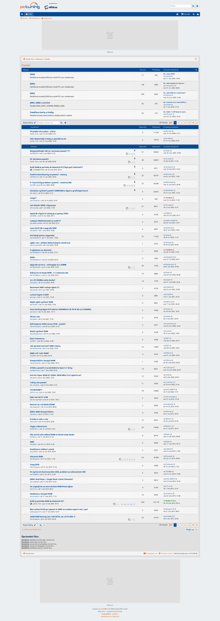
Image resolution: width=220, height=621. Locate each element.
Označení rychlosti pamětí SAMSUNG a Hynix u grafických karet (59, 190)
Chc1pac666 (36, 245)
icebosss (169, 368)
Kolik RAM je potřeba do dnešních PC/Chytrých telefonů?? (56, 167)
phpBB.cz (115, 614)
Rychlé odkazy (22, 14)
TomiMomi (36, 275)
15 (128, 504)
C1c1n (34, 489)
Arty (104, 611)
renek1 (35, 305)
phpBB (103, 609)
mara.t (34, 312)
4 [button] (184, 122)
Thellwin (169, 198)
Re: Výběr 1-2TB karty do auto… (175, 112)
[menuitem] (177, 14)
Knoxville (169, 456)
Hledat (25, 18)
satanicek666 (37, 223)
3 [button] (181, 122)
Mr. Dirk (35, 134)
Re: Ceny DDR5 (169, 74)
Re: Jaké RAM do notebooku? (174, 93)
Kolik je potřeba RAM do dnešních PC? (47, 501)
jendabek (35, 519)
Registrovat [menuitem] (198, 14)
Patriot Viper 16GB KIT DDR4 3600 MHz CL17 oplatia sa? (55, 375)
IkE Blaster (169, 190)
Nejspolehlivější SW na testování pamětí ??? (50, 151)
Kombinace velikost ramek (42, 449)
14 (125, 504)
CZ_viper (169, 114)
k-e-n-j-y (35, 392)
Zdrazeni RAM (36, 456)
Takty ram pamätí (38, 382)
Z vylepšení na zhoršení (40, 250)
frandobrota (36, 348)
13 (122, 504)
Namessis (36, 370)
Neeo (34, 437)
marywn (169, 242)
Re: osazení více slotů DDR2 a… (175, 102)
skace (34, 414)
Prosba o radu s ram (39, 419)
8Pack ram (35, 316)
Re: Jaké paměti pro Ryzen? (173, 83)
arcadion (35, 496)
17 (134, 504)
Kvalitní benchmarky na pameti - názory (48, 174)
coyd (168, 331)
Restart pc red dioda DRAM (42, 404)
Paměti (26, 65)
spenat (34, 290)
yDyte (34, 444)
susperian (36, 407)
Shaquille (35, 459)
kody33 (168, 294)
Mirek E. (169, 419)
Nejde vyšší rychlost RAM (41, 302)
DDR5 (32, 74)
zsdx (167, 235)
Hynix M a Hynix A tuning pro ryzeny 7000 (49, 213)
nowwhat (35, 482)
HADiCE (35, 153)
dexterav (169, 228)
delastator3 (36, 238)
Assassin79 (36, 512)
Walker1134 (39, 170)
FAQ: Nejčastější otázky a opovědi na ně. (48, 138)
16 (131, 504)
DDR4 (32, 83)
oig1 (34, 297)
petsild (34, 452)
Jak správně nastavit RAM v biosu (45, 345)
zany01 (34, 230)
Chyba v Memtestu (38, 426)
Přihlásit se (35, 18)
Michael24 (170, 182)
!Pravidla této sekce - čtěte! (43, 131)
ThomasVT (170, 86)
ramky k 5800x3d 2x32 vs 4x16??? (45, 220)
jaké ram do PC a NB (39, 397)
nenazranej (36, 326)
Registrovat (48, 18)
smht (34, 378)
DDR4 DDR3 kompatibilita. (42, 411)
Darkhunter (36, 267)
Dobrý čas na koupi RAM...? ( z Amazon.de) (49, 272)
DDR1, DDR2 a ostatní (40, 102)
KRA (33, 356)
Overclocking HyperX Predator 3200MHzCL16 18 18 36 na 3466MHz (60, 309)
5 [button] (188, 122)
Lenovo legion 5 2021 (39, 294)
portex (34, 422)
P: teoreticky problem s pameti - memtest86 (50, 182)
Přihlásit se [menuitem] (194, 14)
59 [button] (193, 122)
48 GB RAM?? (36, 389)
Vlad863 (35, 474)
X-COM (168, 138)
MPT (34, 341)
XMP (32, 441)
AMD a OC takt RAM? (39, 353)
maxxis (168, 105)
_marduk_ (36, 385)
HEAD (34, 216)
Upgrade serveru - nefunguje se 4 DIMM (48, 264)
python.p (169, 302)
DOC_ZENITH (170, 389)
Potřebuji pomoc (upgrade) (42, 235)
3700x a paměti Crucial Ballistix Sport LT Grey (51, 367)
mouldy (168, 159)
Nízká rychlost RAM (39, 331)
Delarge (169, 287)
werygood (169, 167)
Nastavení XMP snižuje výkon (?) (44, 287)
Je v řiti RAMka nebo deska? (42, 280)
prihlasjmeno (37, 334)
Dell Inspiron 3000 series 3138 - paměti (48, 324)
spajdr (34, 283)
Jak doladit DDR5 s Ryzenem (43, 205)
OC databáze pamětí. (39, 159)
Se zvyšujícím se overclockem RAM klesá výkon (51, 486)
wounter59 (36, 363)
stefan (34, 319)
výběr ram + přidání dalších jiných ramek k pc (50, 242)
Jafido (34, 193)
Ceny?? (33, 198)
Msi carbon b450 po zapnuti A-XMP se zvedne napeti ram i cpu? (59, 509)
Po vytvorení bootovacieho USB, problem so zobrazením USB (58, 471)
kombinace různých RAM (41, 493)
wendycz (169, 174)
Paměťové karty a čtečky (42, 112)
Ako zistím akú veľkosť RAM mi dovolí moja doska (52, 434)
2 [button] (178, 122)
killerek (168, 411)
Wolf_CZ (35, 177)
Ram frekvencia (37, 338)
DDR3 (32, 93)
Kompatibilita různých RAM (42, 360)
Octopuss (36, 201)
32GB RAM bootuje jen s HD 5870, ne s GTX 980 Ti (52, 516)
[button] (170, 123)
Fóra (30, 14)
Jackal (168, 76)
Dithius (168, 95)
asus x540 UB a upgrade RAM (43, 228)
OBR (33, 185)
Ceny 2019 (34, 464)
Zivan (168, 151)
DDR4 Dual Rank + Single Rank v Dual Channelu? (51, 479)
